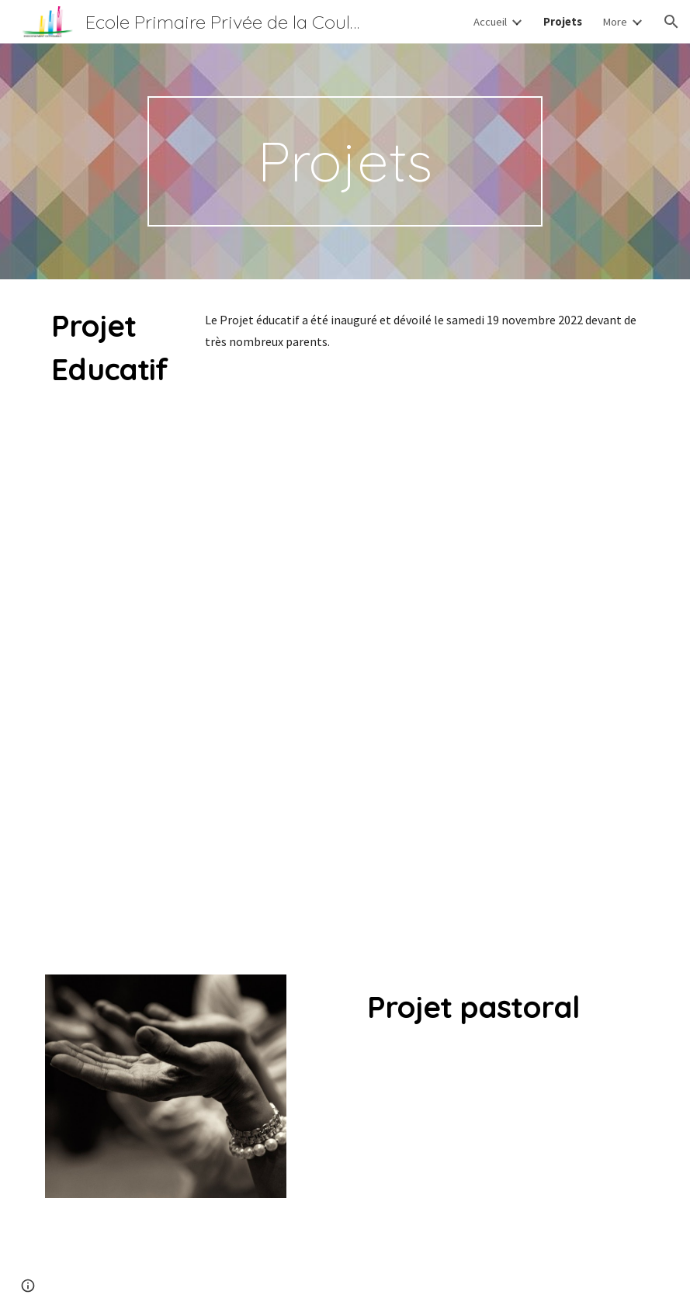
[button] (671, 21)
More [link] (614, 22)
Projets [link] (562, 22)
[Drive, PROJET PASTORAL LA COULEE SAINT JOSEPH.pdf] (473, 1166)
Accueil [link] (490, 22)
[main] (345, 161)
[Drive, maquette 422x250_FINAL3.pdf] (422, 650)
